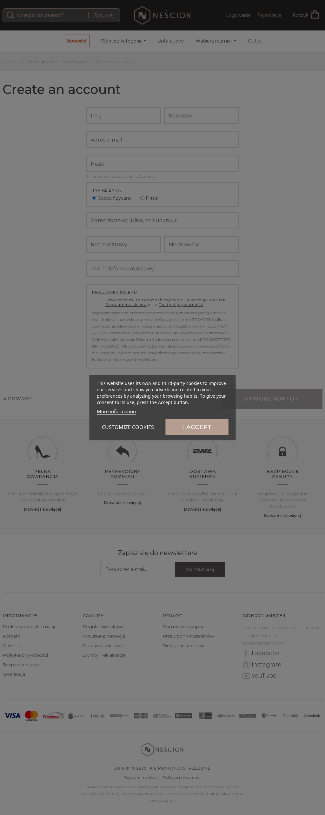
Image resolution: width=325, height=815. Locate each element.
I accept (197, 427)
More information (116, 411)
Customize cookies (128, 427)
